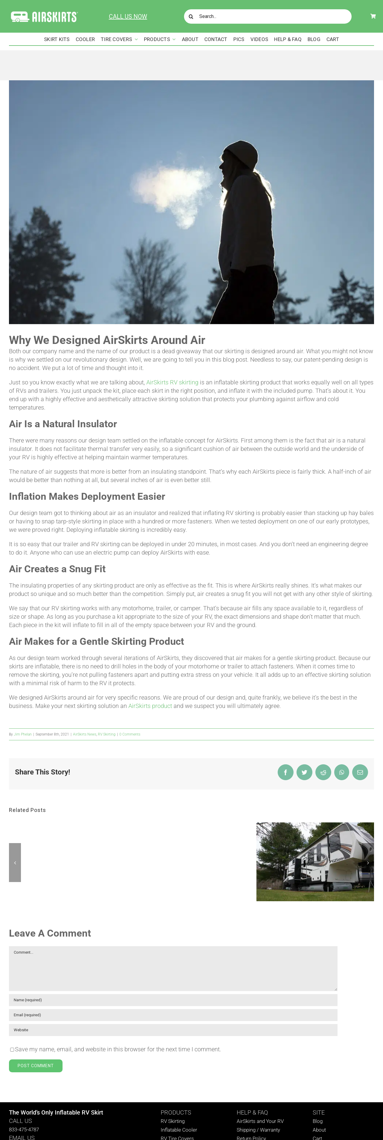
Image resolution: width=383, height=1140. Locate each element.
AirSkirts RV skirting (172, 382)
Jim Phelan (23, 734)
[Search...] (268, 16)
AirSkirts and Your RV (260, 1121)
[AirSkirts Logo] (44, 12)
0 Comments (129, 734)
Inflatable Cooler (179, 1130)
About (319, 1130)
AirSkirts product (150, 705)
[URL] (173, 1030)
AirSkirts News (84, 734)
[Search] (191, 16)
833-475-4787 (24, 1130)
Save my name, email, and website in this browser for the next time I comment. (118, 1049)
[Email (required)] (173, 1015)
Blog (318, 1121)
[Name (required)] (173, 1000)
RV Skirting (106, 734)
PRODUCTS (176, 1112)
